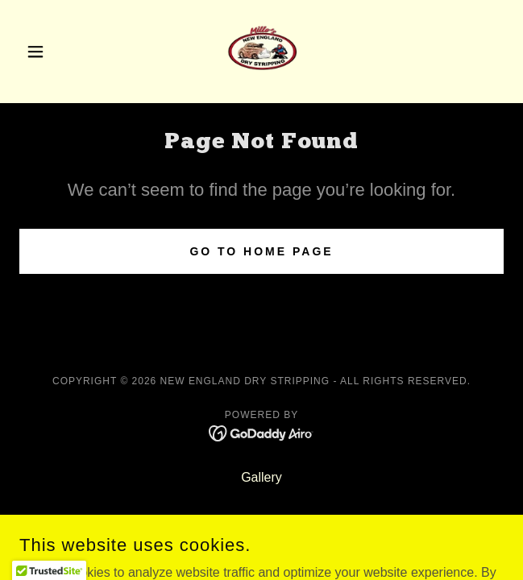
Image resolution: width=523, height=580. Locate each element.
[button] (55, 51)
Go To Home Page (261, 251)
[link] (262, 51)
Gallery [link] (261, 477)
